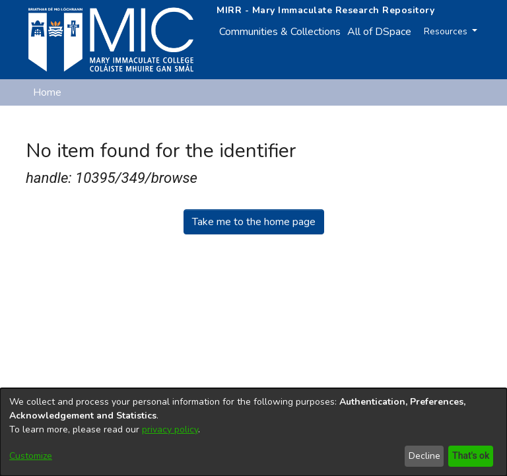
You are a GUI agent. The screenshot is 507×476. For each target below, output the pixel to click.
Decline (422, 456)
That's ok (469, 456)
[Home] (111, 40)
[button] (412, 124)
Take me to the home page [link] (254, 222)
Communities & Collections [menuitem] (280, 31)
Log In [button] (459, 124)
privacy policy (170, 429)
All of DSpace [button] (379, 31)
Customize (30, 456)
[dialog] (253, 432)
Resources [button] (449, 31)
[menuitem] (383, 32)
